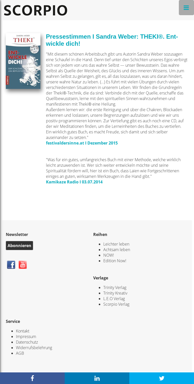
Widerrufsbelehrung (34, 347)
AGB (20, 353)
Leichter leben (116, 244)
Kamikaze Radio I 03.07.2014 (74, 182)
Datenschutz (27, 342)
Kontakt (22, 331)
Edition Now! (114, 260)
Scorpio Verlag (116, 304)
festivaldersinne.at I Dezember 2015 (82, 143)
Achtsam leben (116, 249)
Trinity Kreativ (115, 293)
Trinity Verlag (114, 287)
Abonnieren (19, 245)
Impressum (26, 336)
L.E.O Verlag (114, 298)
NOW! (108, 255)
